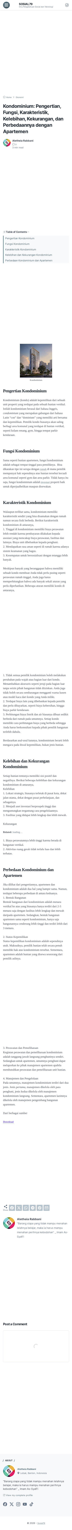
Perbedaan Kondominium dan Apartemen (28, 260)
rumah (43, 469)
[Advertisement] (36, 53)
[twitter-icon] (12, 1504)
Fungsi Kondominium (17, 243)
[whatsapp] (26, 1208)
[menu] (6, 5)
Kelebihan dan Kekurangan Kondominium (28, 254)
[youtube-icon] (25, 1504)
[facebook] (12, 1208)
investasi (46, 482)
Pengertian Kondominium (19, 238)
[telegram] (33, 1208)
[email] (47, 1208)
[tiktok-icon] (31, 1504)
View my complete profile (20, 1495)
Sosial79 (26, 4)
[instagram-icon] (18, 1504)
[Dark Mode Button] (67, 5)
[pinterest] (40, 1208)
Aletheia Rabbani (27, 1469)
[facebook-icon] (5, 1504)
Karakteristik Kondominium (20, 249)
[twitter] (19, 1208)
